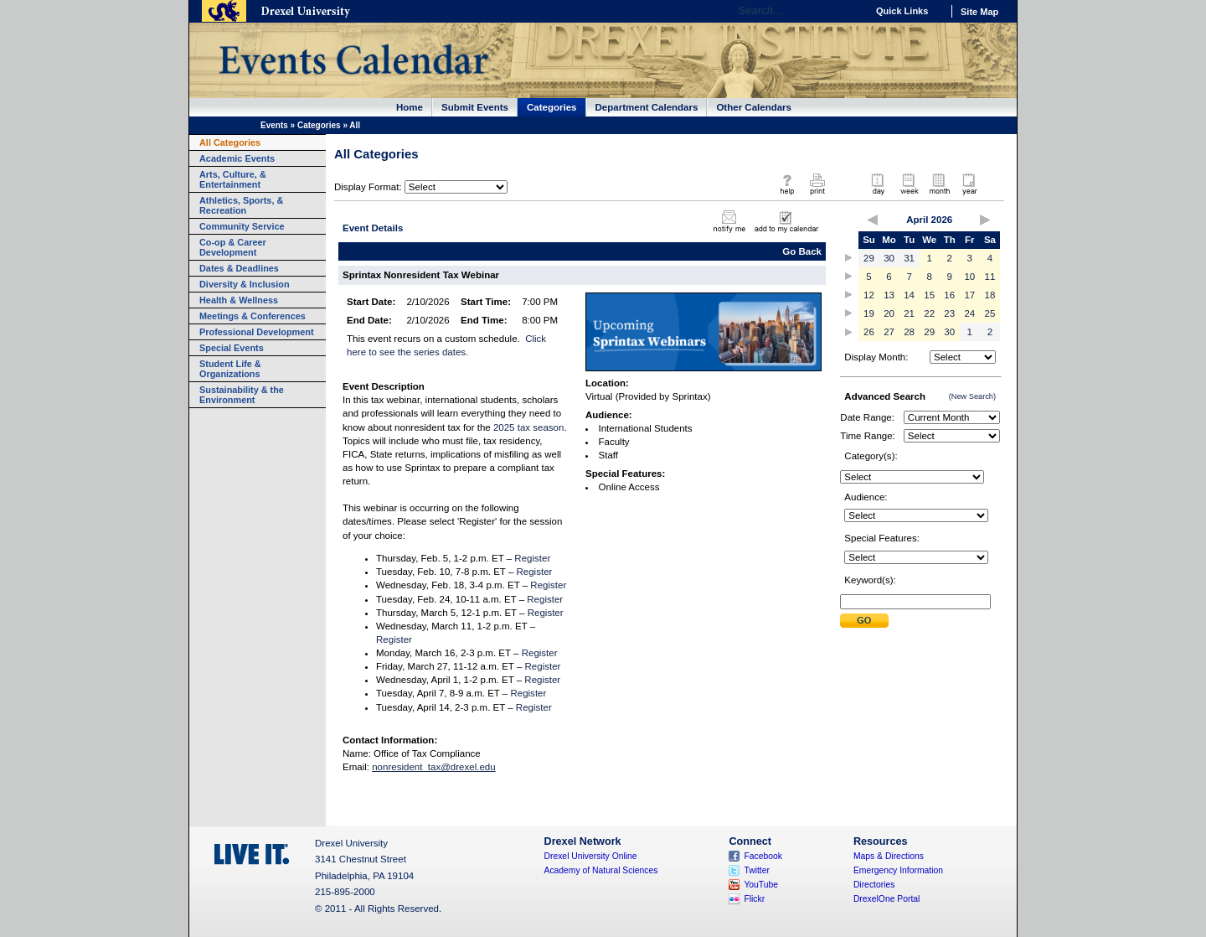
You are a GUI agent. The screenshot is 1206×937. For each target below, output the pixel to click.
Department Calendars (646, 107)
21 (909, 313)
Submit (864, 620)
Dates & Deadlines (239, 268)
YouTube (761, 884)
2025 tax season (528, 427)
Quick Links (902, 11)
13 (889, 295)
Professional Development (256, 332)
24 (969, 313)
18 (990, 295)
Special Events (231, 348)
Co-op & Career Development (232, 247)
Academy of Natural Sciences (601, 870)
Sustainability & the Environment (241, 395)
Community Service (242, 226)
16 (949, 295)
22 (929, 313)
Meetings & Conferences (252, 316)
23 (949, 313)
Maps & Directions (888, 856)
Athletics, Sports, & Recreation (241, 205)
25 (990, 313)
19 (868, 313)
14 (909, 295)
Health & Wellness (238, 300)
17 (969, 295)
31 (909, 258)
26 (868, 332)
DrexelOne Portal (886, 898)
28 (909, 332)
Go (850, 10)
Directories (874, 884)
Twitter (757, 870)
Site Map (979, 12)
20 (889, 313)
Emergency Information (898, 870)
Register (532, 558)
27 (889, 332)
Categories (552, 107)
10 (969, 277)
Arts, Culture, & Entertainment (232, 179)
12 (868, 295)
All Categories (229, 142)
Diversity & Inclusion (244, 284)
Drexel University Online (590, 856)
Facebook (763, 856)
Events (274, 125)
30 (889, 258)
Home (409, 107)
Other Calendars (753, 107)
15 (929, 295)
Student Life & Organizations (230, 369)
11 (990, 277)
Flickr (754, 898)
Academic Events (237, 158)
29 (868, 258)
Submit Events (474, 107)
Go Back (802, 251)
